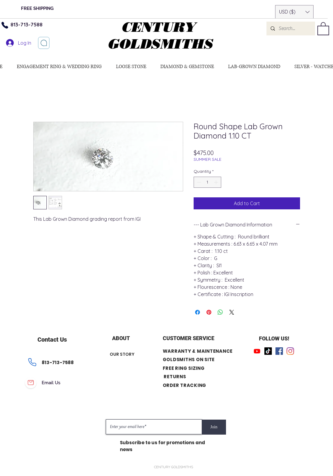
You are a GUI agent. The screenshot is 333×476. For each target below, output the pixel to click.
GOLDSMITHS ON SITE (189, 359)
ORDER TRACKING (185, 385)
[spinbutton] (207, 182)
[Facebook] (279, 351)
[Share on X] (231, 312)
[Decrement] (198, 182)
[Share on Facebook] (197, 312)
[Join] (214, 427)
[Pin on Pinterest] (209, 312)
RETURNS (175, 376)
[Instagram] (290, 351)
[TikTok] (268, 351)
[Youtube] (257, 351)
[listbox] (294, 12)
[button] (294, 12)
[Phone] (32, 362)
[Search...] (290, 28)
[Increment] (216, 182)
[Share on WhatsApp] (220, 312)
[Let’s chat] (43, 43)
